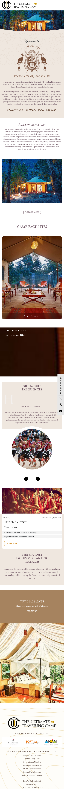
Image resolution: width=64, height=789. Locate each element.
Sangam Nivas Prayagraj (32, 772)
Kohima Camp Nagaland (32, 762)
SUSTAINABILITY (32, 784)
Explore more (32, 212)
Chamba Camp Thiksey (32, 755)
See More (32, 611)
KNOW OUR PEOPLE (32, 781)
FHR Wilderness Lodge (32, 769)
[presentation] (26, 479)
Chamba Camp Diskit (32, 759)
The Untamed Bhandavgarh (32, 765)
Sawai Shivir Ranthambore (32, 776)
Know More (12, 543)
